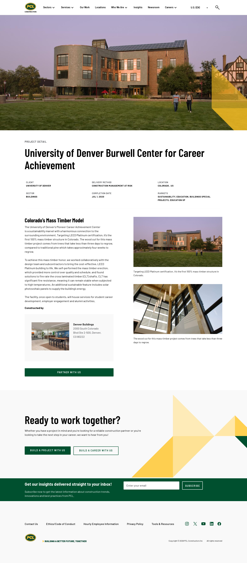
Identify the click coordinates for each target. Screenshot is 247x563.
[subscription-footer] (192, 485)
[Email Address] (151, 485)
